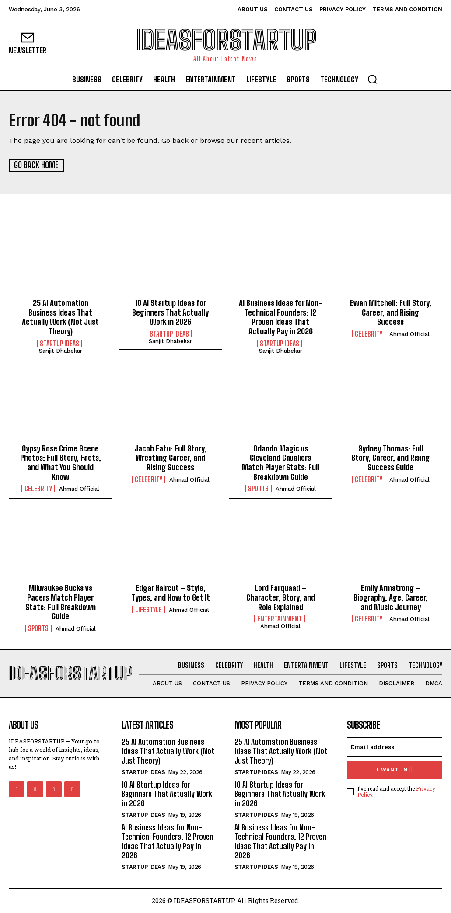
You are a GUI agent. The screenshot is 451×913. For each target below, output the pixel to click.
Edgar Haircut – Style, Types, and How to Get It (170, 592)
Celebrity (368, 333)
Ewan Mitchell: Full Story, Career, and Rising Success (390, 312)
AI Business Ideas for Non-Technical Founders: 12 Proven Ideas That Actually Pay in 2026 (280, 317)
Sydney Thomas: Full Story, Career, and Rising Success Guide (390, 457)
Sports (258, 488)
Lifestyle (148, 609)
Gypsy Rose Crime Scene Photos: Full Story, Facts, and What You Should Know (60, 462)
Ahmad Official (409, 333)
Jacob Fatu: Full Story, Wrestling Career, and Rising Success (170, 457)
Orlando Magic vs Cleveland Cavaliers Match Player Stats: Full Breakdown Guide (280, 462)
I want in (395, 769)
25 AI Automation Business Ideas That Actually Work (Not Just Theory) (60, 317)
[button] (372, 79)
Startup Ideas (59, 343)
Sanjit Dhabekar (60, 350)
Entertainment (279, 618)
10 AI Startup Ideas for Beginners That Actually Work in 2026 (170, 312)
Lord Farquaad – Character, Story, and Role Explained (280, 597)
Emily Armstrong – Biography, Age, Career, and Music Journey (390, 597)
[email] (394, 746)
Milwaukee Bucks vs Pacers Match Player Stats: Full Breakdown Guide (60, 602)
